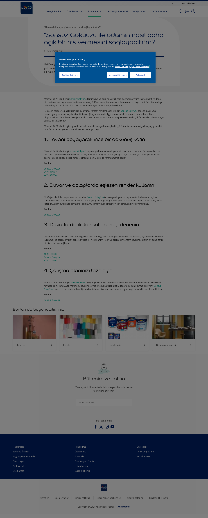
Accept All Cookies (118, 75)
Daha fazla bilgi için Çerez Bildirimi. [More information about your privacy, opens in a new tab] (132, 66)
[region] (105, 67)
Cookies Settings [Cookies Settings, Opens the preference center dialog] (70, 75)
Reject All (140, 75)
